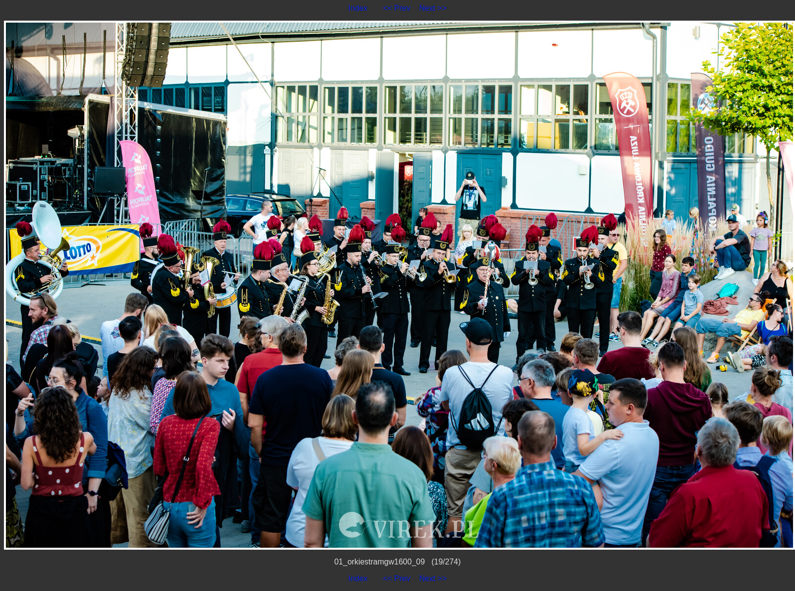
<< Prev (396, 8)
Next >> (433, 8)
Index (357, 8)
